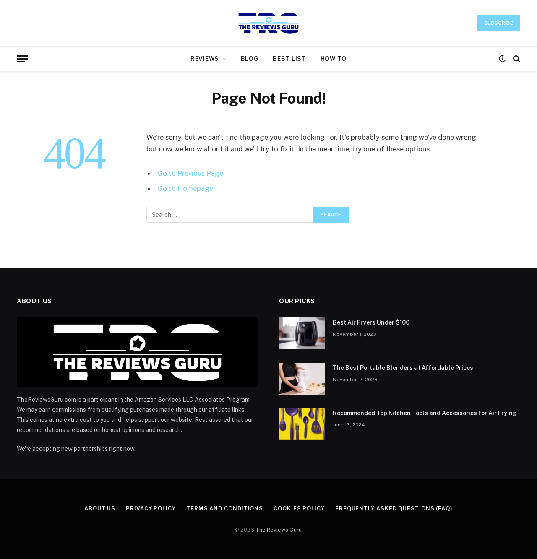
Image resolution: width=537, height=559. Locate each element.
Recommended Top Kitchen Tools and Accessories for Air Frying (425, 413)
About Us (99, 508)
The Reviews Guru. (279, 530)
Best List (289, 58)
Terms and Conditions (224, 508)
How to (334, 58)
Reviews (204, 58)
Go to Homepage (185, 188)
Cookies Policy (299, 508)
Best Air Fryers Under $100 (371, 322)
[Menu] (22, 58)
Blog (250, 58)
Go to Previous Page (190, 173)
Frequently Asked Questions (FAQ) (394, 508)
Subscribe (498, 23)
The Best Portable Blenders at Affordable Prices (403, 367)
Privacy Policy (151, 508)
